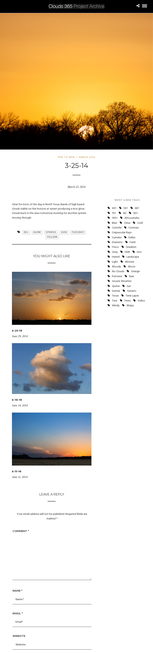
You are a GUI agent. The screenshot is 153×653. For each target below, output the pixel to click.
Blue (114, 223)
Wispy (130, 305)
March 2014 (87, 157)
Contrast (133, 228)
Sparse (51, 232)
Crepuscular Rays (121, 232)
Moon (131, 266)
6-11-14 (16, 471)
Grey (115, 252)
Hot (139, 252)
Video (141, 300)
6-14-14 (17, 400)
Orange (135, 271)
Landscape (133, 257)
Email (18, 613)
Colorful (117, 228)
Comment (21, 531)
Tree (114, 300)
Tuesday (78, 232)
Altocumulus (132, 218)
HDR (127, 252)
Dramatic (117, 242)
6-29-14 (17, 331)
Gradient (131, 247)
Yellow (52, 237)
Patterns (117, 276)
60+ (137, 208)
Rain (131, 276)
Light (115, 262)
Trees (127, 300)
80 (124, 213)
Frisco (115, 247)
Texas (115, 296)
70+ (114, 213)
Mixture (129, 262)
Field (132, 242)
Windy (116, 305)
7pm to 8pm (66, 157)
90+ (135, 213)
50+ (26, 232)
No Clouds (118, 271)
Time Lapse (132, 296)
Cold (140, 223)
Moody (116, 266)
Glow (37, 232)
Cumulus (117, 237)
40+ (114, 208)
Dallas (131, 237)
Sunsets (131, 291)
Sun (64, 232)
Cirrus (127, 223)
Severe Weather (121, 281)
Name (17, 590)
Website (19, 635)
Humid (116, 257)
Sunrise (116, 291)
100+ (115, 218)
